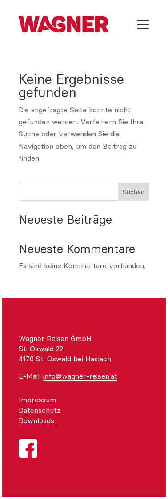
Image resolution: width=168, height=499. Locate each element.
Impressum (37, 399)
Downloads (36, 420)
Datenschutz (39, 410)
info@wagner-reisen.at (80, 376)
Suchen (133, 192)
